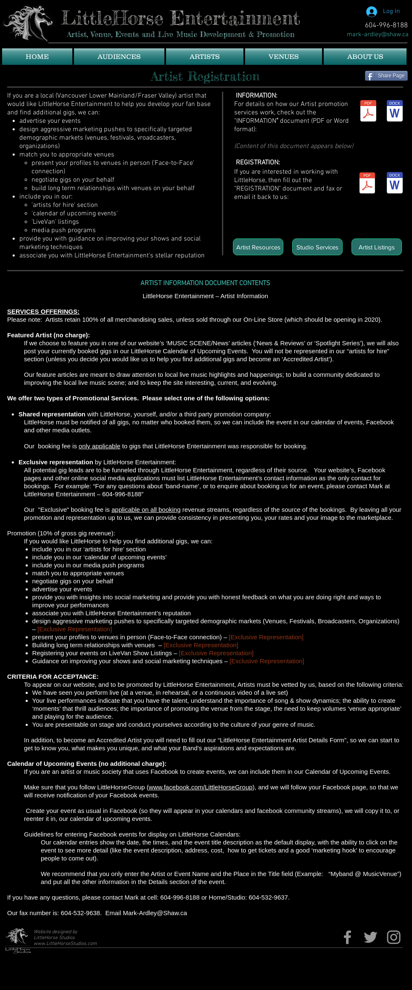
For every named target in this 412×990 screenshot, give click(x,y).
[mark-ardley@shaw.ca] (378, 34)
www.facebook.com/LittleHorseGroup (201, 787)
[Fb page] (347, 937)
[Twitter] (371, 937)
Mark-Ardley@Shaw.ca (155, 912)
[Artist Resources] (258, 246)
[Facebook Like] (326, 19)
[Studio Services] (317, 246)
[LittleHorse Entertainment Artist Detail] (367, 184)
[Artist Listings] (376, 246)
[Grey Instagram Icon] (394, 937)
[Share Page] (386, 76)
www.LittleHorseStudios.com (65, 944)
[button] (119, 56)
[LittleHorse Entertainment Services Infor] (368, 112)
